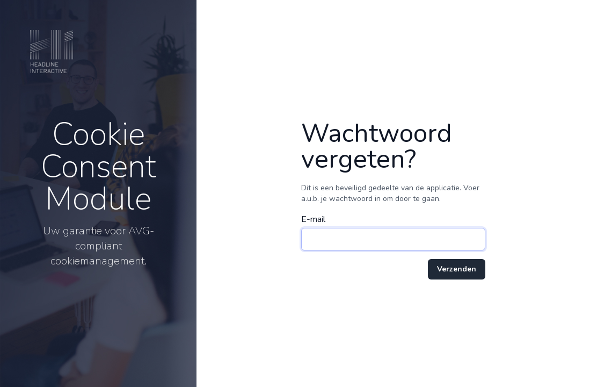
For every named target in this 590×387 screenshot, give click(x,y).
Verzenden (456, 269)
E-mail (313, 219)
